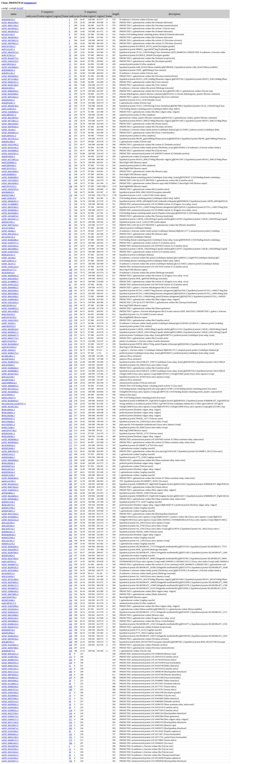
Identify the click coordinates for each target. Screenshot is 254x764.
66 (70, 177)
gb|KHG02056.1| (8, 156)
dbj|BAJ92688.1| (8, 415)
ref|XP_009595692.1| (10, 76)
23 (70, 749)
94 (70, 258)
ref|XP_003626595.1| (10, 549)
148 (70, 383)
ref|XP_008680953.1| (10, 386)
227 (70, 579)
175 (70, 472)
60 (70, 165)
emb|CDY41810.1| (9, 347)
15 (70, 64)
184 (70, 475)
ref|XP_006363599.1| (10, 22)
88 (70, 252)
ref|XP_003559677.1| (10, 761)
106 (70, 353)
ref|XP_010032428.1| (10, 692)
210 (70, 722)
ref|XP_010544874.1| (10, 216)
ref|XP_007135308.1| (10, 79)
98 (70, 267)
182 (70, 493)
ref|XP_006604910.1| (10, 91)
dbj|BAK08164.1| (9, 535)
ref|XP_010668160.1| (10, 591)
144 (70, 371)
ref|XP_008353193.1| (10, 666)
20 (70, 61)
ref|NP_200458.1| (9, 350)
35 (70, 103)
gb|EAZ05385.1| (8, 526)
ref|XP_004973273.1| (10, 689)
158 (70, 386)
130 (70, 335)
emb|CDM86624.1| (9, 383)
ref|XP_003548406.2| (10, 150)
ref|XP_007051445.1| (10, 147)
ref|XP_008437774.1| (10, 338)
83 (70, 731)
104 (70, 186)
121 (70, 314)
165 (70, 415)
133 (70, 347)
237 (70, 606)
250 (70, 648)
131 (70, 338)
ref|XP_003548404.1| (10, 695)
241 (70, 633)
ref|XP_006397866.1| (10, 293)
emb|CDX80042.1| (9, 162)
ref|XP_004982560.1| (10, 686)
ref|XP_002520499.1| (10, 94)
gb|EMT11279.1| (8, 543)
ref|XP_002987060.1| (10, 552)
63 (70, 168)
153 (70, 389)
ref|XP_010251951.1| (10, 153)
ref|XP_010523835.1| (10, 302)
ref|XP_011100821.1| (10, 683)
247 (70, 639)
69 (70, 183)
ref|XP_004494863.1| (10, 287)
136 (70, 362)
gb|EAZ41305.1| (8, 523)
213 (70, 552)
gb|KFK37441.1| (8, 222)
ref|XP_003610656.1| (10, 278)
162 (70, 409)
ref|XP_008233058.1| (10, 124)
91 (70, 246)
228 (70, 582)
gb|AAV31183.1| (8, 34)
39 (70, 680)
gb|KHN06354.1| (8, 19)
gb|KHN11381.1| (8, 73)
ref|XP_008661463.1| (10, 743)
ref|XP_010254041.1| (10, 645)
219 (70, 663)
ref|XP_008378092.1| (10, 594)
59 (70, 654)
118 (70, 281)
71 (70, 192)
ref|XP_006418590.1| (10, 290)
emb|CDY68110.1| (9, 305)
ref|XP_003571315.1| (10, 672)
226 (70, 728)
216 (70, 555)
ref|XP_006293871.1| (10, 219)
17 (70, 52)
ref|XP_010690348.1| (10, 299)
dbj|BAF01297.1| (8, 255)
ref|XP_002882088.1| (10, 177)
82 (70, 755)
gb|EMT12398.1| (8, 475)
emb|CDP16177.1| (9, 603)
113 (70, 657)
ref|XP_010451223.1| (10, 267)
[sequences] (30, 2)
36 (70, 752)
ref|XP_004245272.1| (10, 627)
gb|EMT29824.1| (8, 555)
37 (70, 698)
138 (70, 377)
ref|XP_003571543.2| (10, 722)
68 (70, 136)
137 (70, 374)
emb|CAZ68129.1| (9, 109)
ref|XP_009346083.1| (10, 621)
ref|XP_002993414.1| (10, 612)
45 (70, 124)
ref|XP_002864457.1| (10, 335)
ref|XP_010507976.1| (10, 189)
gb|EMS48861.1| (8, 493)
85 (70, 231)
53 (70, 144)
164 (70, 448)
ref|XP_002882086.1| (10, 240)
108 (70, 290)
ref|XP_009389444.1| (10, 442)
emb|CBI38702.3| (9, 326)
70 (70, 189)
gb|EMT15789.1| (8, 508)
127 (70, 669)
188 (70, 484)
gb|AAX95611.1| (8, 424)
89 (70, 240)
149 (70, 686)
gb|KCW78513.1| (9, 55)
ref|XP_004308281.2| (10, 275)
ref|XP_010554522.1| (10, 755)
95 (70, 758)
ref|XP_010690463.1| (10, 112)
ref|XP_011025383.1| (10, 758)
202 (70, 535)
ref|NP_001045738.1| (10, 374)
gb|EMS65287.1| (8, 418)
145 (70, 380)
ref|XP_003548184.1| (10, 28)
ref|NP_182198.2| (9, 258)
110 (70, 293)
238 (70, 609)
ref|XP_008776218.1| (10, 225)
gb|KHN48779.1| (8, 651)
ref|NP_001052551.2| (10, 520)
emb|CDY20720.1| (9, 317)
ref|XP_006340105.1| (10, 31)
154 (70, 392)
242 (70, 618)
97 (70, 264)
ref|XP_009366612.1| (10, 133)
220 (70, 561)
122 (70, 725)
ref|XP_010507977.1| (10, 243)
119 (70, 311)
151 (70, 737)
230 (70, 585)
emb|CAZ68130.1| (9, 198)
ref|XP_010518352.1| (10, 246)
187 (70, 481)
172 (70, 442)
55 (70, 150)
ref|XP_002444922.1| (10, 496)
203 (70, 514)
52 (70, 141)
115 (70, 302)
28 (70, 153)
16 (70, 695)
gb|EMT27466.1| (8, 538)
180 (70, 672)
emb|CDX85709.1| (9, 597)
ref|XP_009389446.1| (10, 499)
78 (70, 216)
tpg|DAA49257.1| (9, 398)
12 (70, 46)
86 (70, 234)
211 (70, 549)
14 (70, 49)
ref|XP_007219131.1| (10, 138)
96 (70, 261)
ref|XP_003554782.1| (10, 749)
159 (70, 401)
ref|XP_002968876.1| (10, 588)
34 (70, 115)
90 (70, 243)
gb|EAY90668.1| (8, 421)
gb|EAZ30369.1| (8, 576)
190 (70, 716)
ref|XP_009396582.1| (10, 704)
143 (70, 418)
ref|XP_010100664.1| (10, 67)
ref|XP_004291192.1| (10, 618)
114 (70, 344)
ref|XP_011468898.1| (10, 204)
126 (70, 323)
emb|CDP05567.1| (9, 115)
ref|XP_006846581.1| (10, 201)
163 (70, 412)
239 (70, 612)
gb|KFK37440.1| (8, 195)
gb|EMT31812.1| (8, 454)
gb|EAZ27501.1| (8, 540)
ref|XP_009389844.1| (10, 460)
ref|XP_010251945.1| (10, 144)
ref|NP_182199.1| (9, 130)
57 (70, 159)
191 (70, 496)
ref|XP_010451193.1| (10, 320)
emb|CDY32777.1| (9, 270)
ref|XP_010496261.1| (10, 710)
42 (70, 112)
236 (70, 651)
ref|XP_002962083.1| (10, 546)
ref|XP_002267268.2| (10, 85)
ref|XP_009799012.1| (10, 40)
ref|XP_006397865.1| (10, 207)
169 (70, 457)
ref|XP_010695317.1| (10, 719)
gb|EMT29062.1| (8, 633)
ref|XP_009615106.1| (10, 25)
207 (70, 523)
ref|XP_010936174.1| (10, 716)
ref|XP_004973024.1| (10, 487)
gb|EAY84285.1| (8, 365)
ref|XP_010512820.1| (10, 180)
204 (70, 526)
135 (70, 356)
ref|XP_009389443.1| (10, 478)
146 (70, 421)
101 (70, 341)
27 (70, 76)
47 (70, 130)
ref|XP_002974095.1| (10, 582)
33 (70, 100)
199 (70, 505)
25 (70, 82)
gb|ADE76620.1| (8, 359)
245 (70, 627)
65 (70, 174)
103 (70, 350)
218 (70, 558)
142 (70, 430)
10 (70, 37)
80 (70, 225)
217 (70, 719)
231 (70, 588)
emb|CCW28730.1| (9, 341)
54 (70, 147)
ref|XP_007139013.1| (10, 159)
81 (70, 222)
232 (70, 591)
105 (70, 275)
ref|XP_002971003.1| (10, 558)
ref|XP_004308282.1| (10, 210)
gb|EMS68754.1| (8, 466)
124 (70, 317)
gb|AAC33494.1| (8, 228)
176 (70, 451)
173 (70, 740)
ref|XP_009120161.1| (10, 234)
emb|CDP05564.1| (9, 64)
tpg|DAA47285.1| (9, 481)
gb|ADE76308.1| (8, 380)
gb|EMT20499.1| (8, 448)
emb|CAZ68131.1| (9, 261)
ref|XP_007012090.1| (10, 570)
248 (70, 642)
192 (70, 499)
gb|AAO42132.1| (8, 237)
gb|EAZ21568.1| (8, 377)
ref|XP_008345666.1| (10, 680)
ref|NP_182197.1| (9, 264)
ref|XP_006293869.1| (10, 249)
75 (70, 207)
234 (70, 600)
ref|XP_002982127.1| (10, 585)
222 (70, 630)
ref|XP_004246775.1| (10, 58)
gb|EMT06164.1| (8, 472)
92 (70, 255)
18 (70, 55)
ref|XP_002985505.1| (10, 567)
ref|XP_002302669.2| (10, 344)
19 (70, 58)
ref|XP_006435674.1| (10, 52)
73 (70, 201)
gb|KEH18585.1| (8, 88)
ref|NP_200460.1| (9, 231)
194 (70, 502)
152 (70, 433)
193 (70, 532)
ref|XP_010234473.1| (10, 728)
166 (70, 490)
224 (70, 567)
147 (70, 424)
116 (70, 305)
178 (70, 460)
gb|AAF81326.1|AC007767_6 (13, 404)
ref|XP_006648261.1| (10, 734)
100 (70, 270)
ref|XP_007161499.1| (10, 579)
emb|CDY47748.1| (9, 430)
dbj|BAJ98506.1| (8, 463)
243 (70, 621)
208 (70, 529)
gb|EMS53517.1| (8, 532)
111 (70, 296)
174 (70, 466)
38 (70, 106)
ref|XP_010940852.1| (10, 308)
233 (70, 594)
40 (70, 701)
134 (70, 710)
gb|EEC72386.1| (8, 427)
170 (70, 427)
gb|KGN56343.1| (8, 314)
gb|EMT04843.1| (8, 457)
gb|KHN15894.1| (8, 141)
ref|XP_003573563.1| (10, 514)
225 (70, 570)
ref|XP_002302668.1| (10, 213)
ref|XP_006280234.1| (10, 329)
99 (70, 707)
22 (70, 73)
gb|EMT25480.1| (8, 600)
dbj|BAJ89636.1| (8, 409)
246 (70, 636)
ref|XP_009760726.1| (10, 639)
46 (70, 127)
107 (70, 287)
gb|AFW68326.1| (8, 445)
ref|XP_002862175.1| (10, 353)
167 (70, 454)
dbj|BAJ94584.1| (8, 436)
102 (70, 272)
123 (70, 195)
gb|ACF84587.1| (8, 395)
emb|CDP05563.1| (9, 136)
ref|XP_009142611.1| (10, 654)
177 (70, 445)
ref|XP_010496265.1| (10, 368)
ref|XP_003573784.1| (10, 713)
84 (70, 228)
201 (70, 511)
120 (70, 326)
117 (70, 308)
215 (70, 546)
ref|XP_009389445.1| (10, 439)
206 (70, 520)
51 (70, 666)
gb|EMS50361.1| (8, 433)
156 (70, 761)
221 (70, 576)
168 (70, 436)
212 (70, 538)
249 (70, 645)
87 (70, 237)
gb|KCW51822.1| (9, 46)
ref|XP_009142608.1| (10, 171)
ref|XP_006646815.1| (10, 677)
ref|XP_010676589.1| (10, 606)
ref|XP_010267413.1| (10, 701)
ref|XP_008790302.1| (10, 675)
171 (70, 439)
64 (70, 171)
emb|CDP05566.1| (9, 165)
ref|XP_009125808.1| (10, 615)
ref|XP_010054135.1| (10, 61)
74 (70, 204)
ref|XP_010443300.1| (10, 707)
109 (70, 278)
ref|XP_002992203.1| (10, 636)
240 (70, 615)
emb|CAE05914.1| (9, 561)
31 (70, 94)
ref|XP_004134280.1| (10, 311)
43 (70, 118)
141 (70, 734)
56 (70, 156)
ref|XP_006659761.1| (10, 663)
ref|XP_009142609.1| (10, 183)
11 (70, 67)
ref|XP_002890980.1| (10, 371)
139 (70, 368)
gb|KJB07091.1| (8, 642)
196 (70, 675)
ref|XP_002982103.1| (10, 624)
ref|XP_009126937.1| (10, 725)
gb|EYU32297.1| (8, 49)
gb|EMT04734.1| (8, 630)
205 (70, 517)
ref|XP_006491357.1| (10, 82)
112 (70, 299)
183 (70, 660)
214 (70, 543)
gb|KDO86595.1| (8, 70)
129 (70, 332)
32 (70, 97)
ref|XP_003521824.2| (10, 752)
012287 (20, 8)
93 (70, 249)
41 (70, 109)
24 (70, 79)
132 (70, 359)
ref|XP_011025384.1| (10, 731)
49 (70, 138)
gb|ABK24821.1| (8, 356)
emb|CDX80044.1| (9, 174)
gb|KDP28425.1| (8, 100)
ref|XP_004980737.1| (10, 740)
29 (70, 88)
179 (70, 463)
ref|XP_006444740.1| (10, 106)
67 (70, 180)
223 (70, 564)
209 (70, 689)
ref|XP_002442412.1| (10, 484)
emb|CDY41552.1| (9, 168)
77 (70, 213)
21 (70, 70)
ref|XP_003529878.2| (10, 746)
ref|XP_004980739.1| (10, 660)
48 (70, 133)
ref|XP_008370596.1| (10, 698)
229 (70, 597)
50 (70, 683)
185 (70, 478)
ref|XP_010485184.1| (10, 657)
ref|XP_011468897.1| (10, 281)
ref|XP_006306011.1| (10, 332)
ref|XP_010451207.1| (10, 669)
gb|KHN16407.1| (8, 103)
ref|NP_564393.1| (9, 323)
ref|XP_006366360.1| (10, 37)
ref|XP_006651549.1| (10, 737)
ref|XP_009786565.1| (10, 127)
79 (70, 219)
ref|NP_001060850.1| (10, 517)
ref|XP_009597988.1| (10, 648)
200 (70, 508)
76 (70, 210)
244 (70, 624)
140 (70, 365)
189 (70, 487)
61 (70, 162)
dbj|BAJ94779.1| (8, 505)
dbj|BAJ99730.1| (8, 469)
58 (70, 704)
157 (70, 398)
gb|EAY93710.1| (8, 529)
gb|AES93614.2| (8, 272)
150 (70, 713)
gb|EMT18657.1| (8, 511)
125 (70, 320)
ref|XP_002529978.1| (10, 118)
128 (70, 329)
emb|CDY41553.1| (9, 186)
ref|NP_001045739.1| (10, 406)
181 (70, 469)
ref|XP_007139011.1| (10, 121)
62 (70, 284)
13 (70, 692)
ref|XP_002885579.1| (10, 362)
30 (70, 91)
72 (70, 198)
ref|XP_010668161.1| (10, 490)
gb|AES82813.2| (8, 573)
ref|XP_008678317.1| (10, 451)
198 (70, 540)
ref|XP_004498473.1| (10, 564)
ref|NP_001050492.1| (10, 392)
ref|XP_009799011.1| (10, 43)
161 (70, 404)
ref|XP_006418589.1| (10, 296)
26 (70, 85)
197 (70, 677)
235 (70, 603)
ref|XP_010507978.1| (10, 252)
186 (70, 743)
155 (70, 395)
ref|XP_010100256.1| (10, 609)
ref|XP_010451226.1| (10, 284)
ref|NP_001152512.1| (10, 389)
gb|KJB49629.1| (8, 192)
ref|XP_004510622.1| (10, 97)
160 (70, 406)
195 (70, 573)
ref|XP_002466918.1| (10, 401)
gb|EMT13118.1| (8, 502)
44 (70, 121)
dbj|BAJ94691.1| (8, 412)
